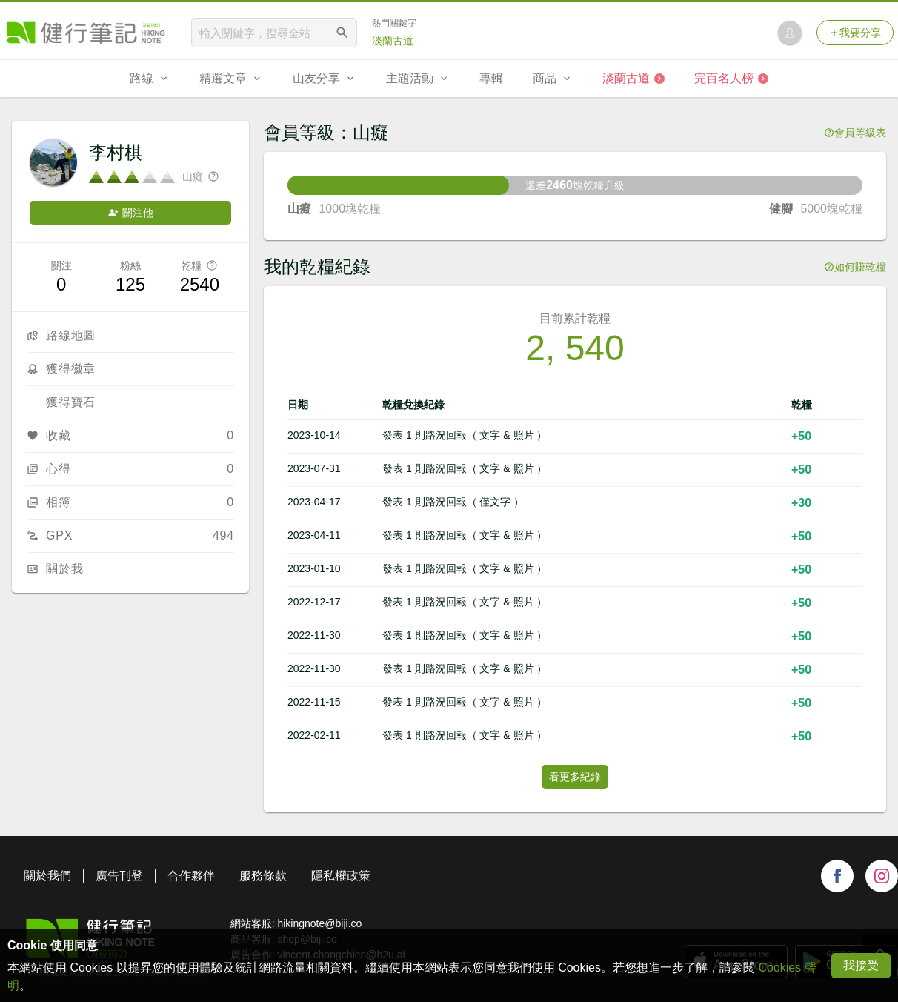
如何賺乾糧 (855, 267)
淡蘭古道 (392, 41)
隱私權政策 (340, 875)
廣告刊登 (119, 875)
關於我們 (47, 875)
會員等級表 (855, 133)
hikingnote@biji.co (319, 923)
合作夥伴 (191, 875)
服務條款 (263, 875)
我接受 (861, 965)
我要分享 (855, 33)
